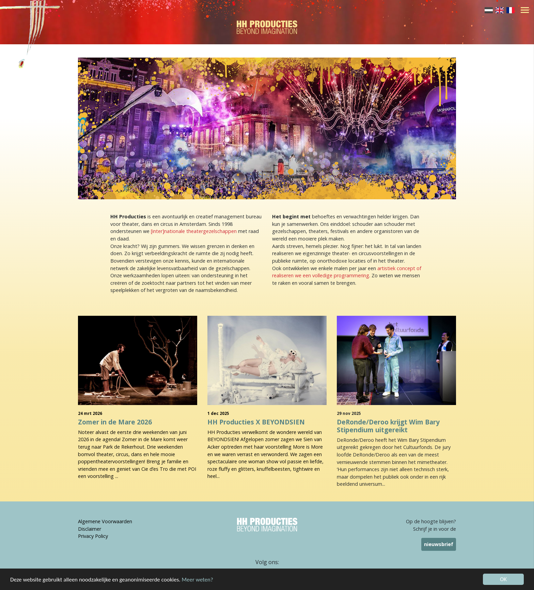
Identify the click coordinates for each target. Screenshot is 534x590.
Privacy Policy (93, 536)
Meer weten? (197, 582)
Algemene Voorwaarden (105, 521)
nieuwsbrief (438, 544)
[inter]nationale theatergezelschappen (194, 231)
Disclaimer (89, 529)
